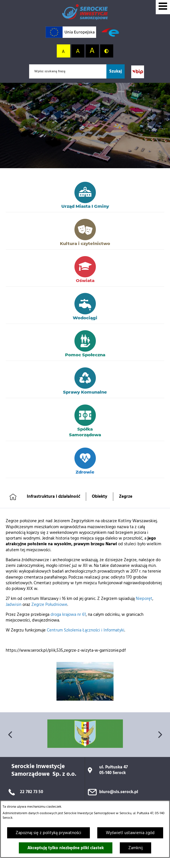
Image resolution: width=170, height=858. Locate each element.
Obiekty (99, 496)
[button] (85, 699)
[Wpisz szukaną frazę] (67, 71)
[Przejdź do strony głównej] (85, 12)
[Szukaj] (115, 71)
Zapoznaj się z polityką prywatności (48, 833)
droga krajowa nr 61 (68, 614)
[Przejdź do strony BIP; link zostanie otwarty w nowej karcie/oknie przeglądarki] (137, 71)
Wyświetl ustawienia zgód (130, 833)
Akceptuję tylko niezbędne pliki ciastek (65, 848)
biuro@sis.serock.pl (118, 792)
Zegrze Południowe (49, 604)
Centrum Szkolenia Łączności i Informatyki (85, 630)
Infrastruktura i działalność (53, 496)
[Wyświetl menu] (163, 7)
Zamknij (135, 848)
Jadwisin (13, 604)
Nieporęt (144, 598)
